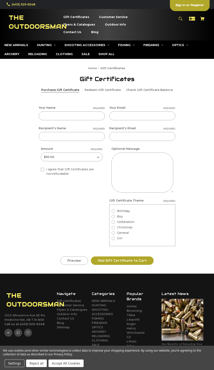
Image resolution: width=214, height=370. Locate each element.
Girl (119, 238)
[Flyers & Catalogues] (79, 24)
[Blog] (95, 32)
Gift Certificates (69, 301)
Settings (14, 363)
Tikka (131, 315)
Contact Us (65, 318)
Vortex (132, 306)
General (123, 233)
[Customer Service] (113, 17)
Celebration (126, 222)
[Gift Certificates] (76, 17)
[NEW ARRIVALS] (16, 45)
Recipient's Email (142, 128)
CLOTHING (100, 340)
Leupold (133, 319)
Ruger (131, 324)
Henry (131, 328)
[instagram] (28, 333)
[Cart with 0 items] (202, 20)
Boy (120, 216)
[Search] (180, 20)
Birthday (123, 211)
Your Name (72, 108)
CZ (129, 337)
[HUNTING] (46, 45)
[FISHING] (126, 45)
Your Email (142, 108)
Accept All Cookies (66, 363)
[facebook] (18, 333)
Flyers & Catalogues (72, 310)
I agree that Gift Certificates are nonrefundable (70, 171)
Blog (60, 323)
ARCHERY (99, 332)
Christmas (124, 227)
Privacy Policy (63, 354)
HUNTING (99, 305)
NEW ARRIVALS (103, 301)
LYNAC (132, 341)
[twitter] (8, 333)
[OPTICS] (180, 45)
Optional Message (125, 149)
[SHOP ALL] (106, 54)
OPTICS (97, 327)
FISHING (98, 318)
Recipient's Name (72, 128)
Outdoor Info (67, 314)
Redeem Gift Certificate (103, 90)
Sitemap (63, 327)
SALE (95, 345)
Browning (134, 311)
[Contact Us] (72, 32)
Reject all (36, 363)
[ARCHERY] (12, 54)
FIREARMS (99, 323)
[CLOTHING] (64, 54)
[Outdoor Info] (115, 24)
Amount (72, 149)
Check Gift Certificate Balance (149, 90)
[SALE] (85, 54)
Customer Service (70, 305)
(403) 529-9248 (23, 4)
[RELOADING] (37, 54)
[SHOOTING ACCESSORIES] (87, 45)
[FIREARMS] (153, 45)
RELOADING (101, 336)
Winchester (136, 333)
